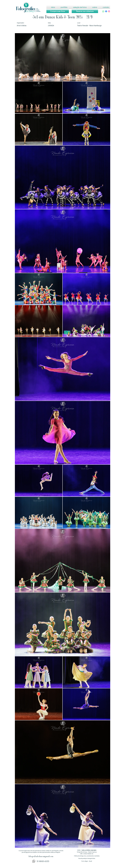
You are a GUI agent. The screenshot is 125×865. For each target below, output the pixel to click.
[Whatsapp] (103, 11)
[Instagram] (109, 11)
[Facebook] (106, 11)
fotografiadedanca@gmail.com (41, 856)
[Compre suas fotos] (57, 11)
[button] (87, 856)
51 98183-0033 (43, 861)
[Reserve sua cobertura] (85, 11)
